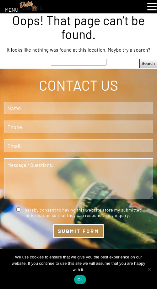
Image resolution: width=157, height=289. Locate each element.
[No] (149, 269)
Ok (80, 279)
